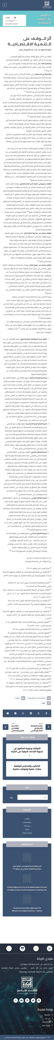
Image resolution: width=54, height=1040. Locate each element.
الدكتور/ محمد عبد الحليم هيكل (36, 698)
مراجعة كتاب (27, 822)
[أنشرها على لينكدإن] (31, 713)
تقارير (27, 829)
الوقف (43, 703)
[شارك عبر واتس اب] (23, 713)
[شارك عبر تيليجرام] (15, 713)
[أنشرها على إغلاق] (38, 713)
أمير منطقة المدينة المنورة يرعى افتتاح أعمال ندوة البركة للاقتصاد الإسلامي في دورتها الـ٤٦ (27, 867)
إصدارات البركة (27, 832)
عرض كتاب (27, 825)
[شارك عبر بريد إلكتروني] (7, 713)
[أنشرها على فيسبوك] (46, 713)
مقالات (17, 698)
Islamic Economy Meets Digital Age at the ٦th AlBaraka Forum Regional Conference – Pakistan (27, 909)
